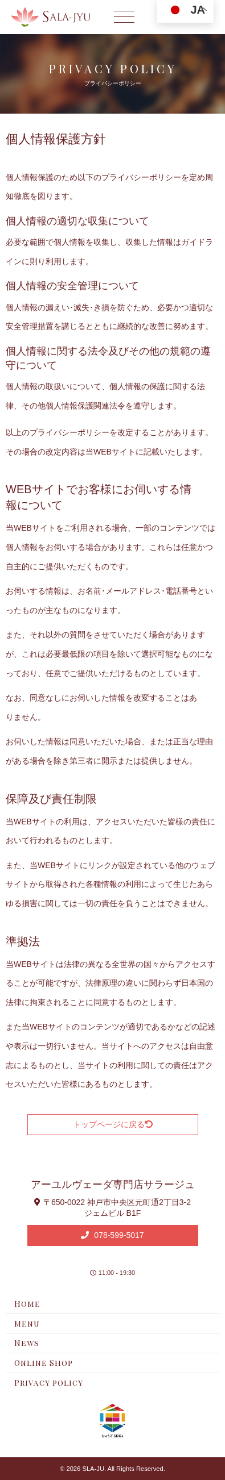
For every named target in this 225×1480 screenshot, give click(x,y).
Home (27, 1303)
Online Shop (43, 1362)
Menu (27, 1323)
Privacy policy (48, 1382)
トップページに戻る (113, 1124)
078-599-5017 (118, 1235)
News (26, 1342)
